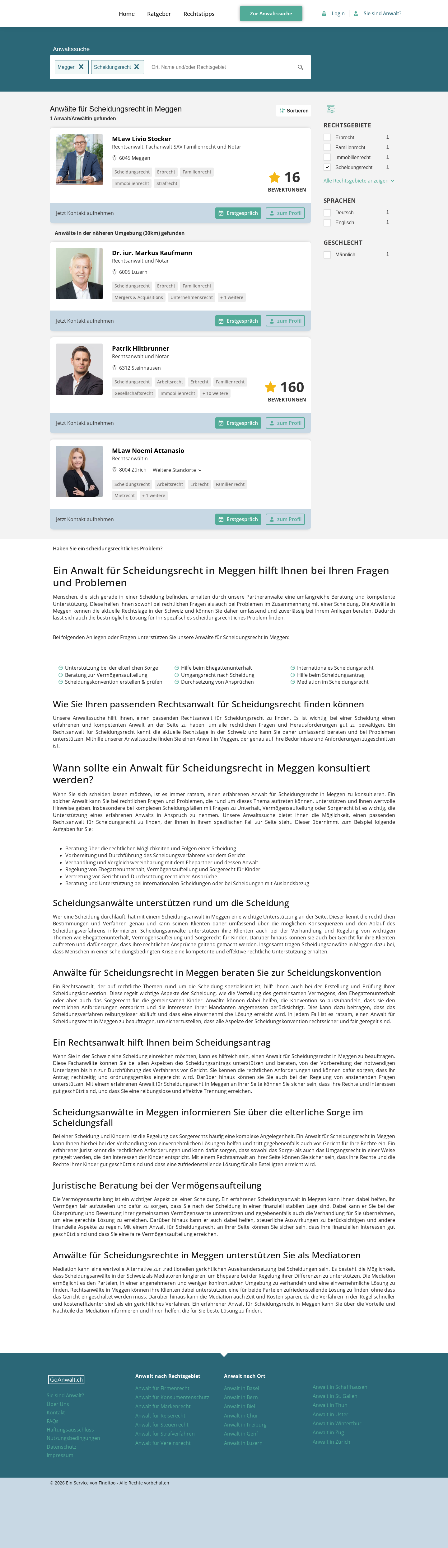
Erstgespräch (238, 213)
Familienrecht (197, 172)
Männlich (345, 254)
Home (127, 13)
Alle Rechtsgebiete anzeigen (359, 180)
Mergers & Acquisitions (138, 297)
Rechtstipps (199, 13)
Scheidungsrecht (117, 67)
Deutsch (344, 212)
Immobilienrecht (131, 183)
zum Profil (285, 213)
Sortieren (293, 110)
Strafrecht (166, 183)
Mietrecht (124, 495)
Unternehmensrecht (191, 297)
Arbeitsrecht (170, 382)
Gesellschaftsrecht (133, 393)
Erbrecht (166, 172)
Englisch (344, 222)
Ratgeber (159, 13)
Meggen (72, 67)
